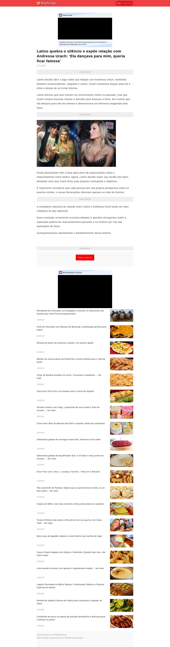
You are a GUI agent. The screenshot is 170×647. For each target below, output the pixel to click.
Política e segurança (51, 638)
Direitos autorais (77, 638)
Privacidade (68, 638)
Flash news (127, 3)
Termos (60, 638)
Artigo (119, 3)
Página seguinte (85, 257)
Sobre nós (40, 638)
